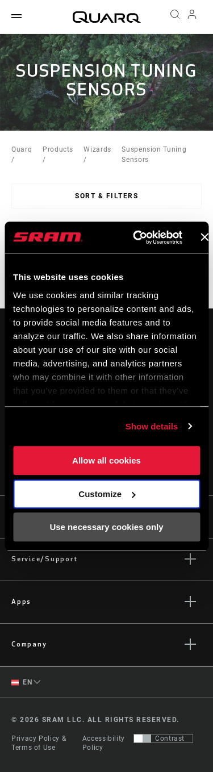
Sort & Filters (106, 196)
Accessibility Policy (103, 743)
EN (21, 682)
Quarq (21, 149)
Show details (152, 426)
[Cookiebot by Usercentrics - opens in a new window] (136, 237)
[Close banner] (204, 237)
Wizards (97, 149)
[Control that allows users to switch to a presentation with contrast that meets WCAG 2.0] (163, 738)
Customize (106, 494)
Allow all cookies (106, 460)
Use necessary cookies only (106, 527)
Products (58, 149)
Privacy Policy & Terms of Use (38, 743)
